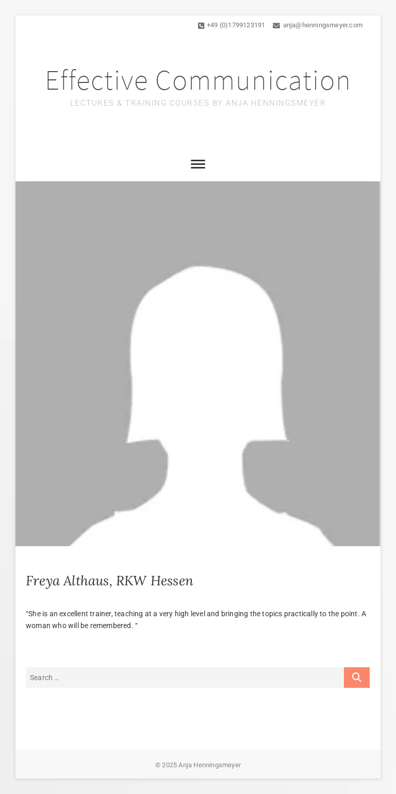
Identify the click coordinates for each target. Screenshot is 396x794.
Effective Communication (198, 79)
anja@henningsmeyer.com (317, 25)
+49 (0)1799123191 (232, 25)
